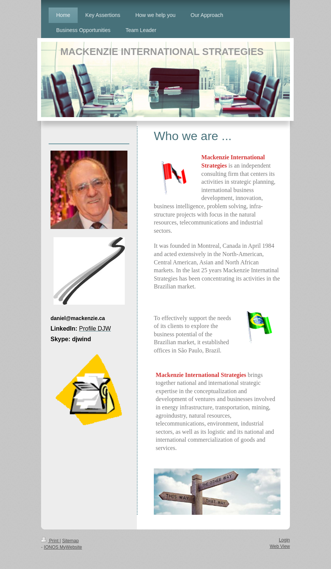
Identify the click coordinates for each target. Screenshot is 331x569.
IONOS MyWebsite (63, 547)
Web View (280, 546)
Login (284, 540)
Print (50, 540)
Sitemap (70, 540)
